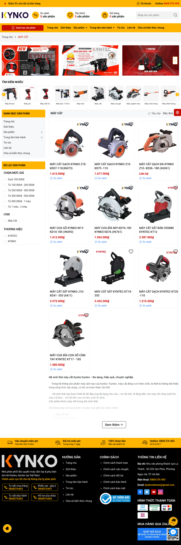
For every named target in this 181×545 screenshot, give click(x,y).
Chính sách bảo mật (114, 488)
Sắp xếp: (154, 113)
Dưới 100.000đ (16, 179)
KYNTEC (12, 235)
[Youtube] (153, 492)
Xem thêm (114, 425)
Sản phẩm (79, 27)
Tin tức (121, 27)
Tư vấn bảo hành (18, 497)
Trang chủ (52, 27)
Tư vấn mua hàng (18, 487)
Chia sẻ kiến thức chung (151, 27)
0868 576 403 (157, 479)
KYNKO (12, 241)
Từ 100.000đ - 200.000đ (21, 184)
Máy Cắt (12, 220)
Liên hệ (131, 27)
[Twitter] (147, 492)
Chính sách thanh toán (115, 462)
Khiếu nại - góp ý (47, 487)
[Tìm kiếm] (175, 15)
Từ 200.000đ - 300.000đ (21, 190)
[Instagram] (160, 492)
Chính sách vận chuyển (116, 469)
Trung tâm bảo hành (101, 27)
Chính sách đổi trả (113, 475)
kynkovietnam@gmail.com (159, 484)
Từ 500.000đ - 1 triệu (19, 201)
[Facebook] (140, 492)
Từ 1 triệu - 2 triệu (17, 206)
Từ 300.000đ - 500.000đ (21, 195)
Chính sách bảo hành (114, 481)
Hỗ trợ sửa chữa (47, 497)
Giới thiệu (65, 27)
